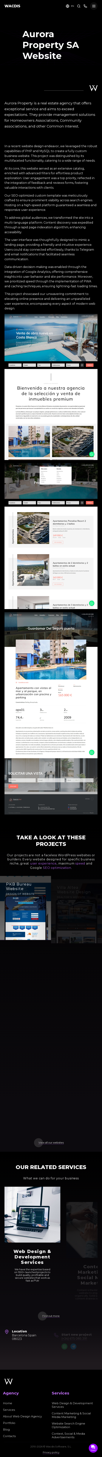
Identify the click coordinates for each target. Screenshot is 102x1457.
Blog (6, 1429)
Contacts (9, 1436)
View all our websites (51, 1142)
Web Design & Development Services (72, 1405)
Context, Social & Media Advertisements (68, 1435)
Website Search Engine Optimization (68, 1425)
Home (7, 1403)
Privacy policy (51, 1452)
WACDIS (12, 6)
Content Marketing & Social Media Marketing (71, 1415)
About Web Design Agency (22, 1416)
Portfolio (9, 1423)
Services (9, 1410)
